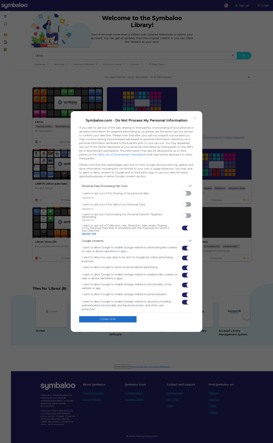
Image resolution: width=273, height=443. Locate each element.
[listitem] (136, 186)
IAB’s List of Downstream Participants (122, 154)
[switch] (186, 193)
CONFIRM (108, 319)
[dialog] (136, 221)
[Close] (195, 118)
